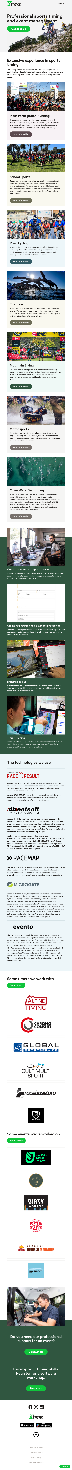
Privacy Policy (36, 1457)
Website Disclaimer (36, 1447)
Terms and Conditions (36, 1462)
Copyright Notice (36, 1452)
